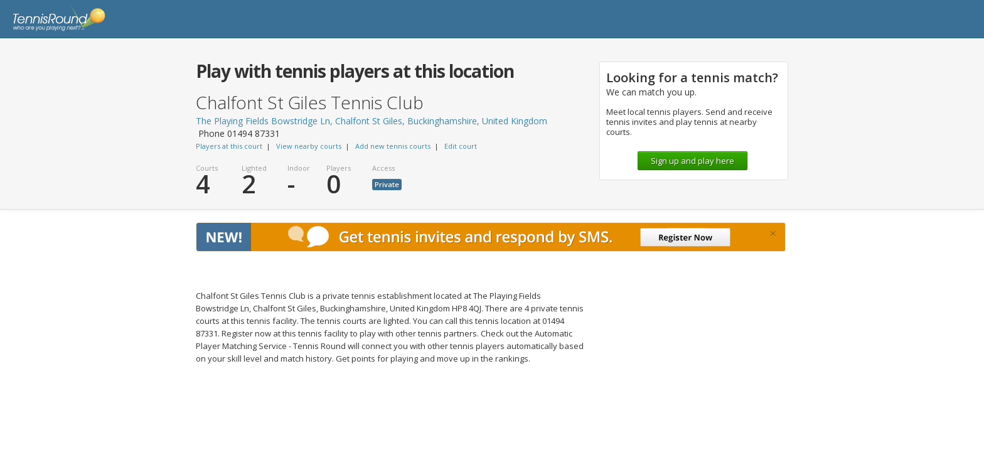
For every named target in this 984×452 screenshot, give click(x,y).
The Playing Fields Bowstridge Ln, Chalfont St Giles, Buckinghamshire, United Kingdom (371, 121)
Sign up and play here (692, 160)
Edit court (460, 146)
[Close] (772, 233)
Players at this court (229, 146)
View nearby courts (308, 146)
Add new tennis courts (392, 146)
